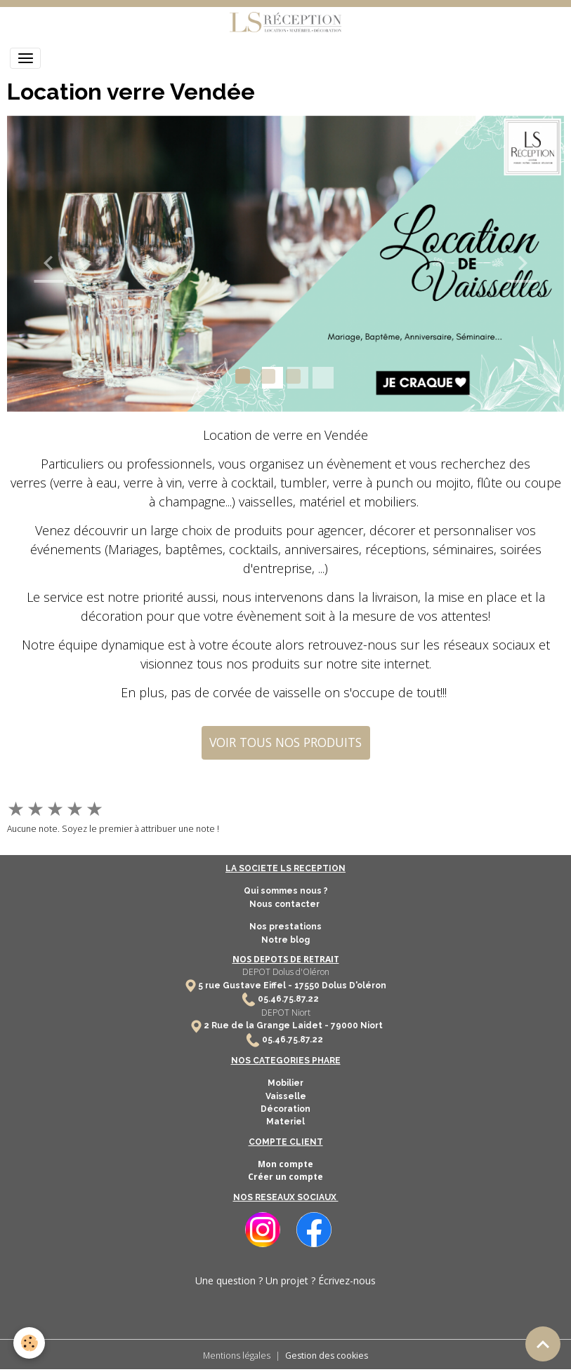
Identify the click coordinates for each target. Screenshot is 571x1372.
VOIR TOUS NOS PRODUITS (285, 742)
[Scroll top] (542, 1343)
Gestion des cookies (326, 1355)
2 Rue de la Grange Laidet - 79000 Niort (293, 1025)
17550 (307, 985)
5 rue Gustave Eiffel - (246, 985)
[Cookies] (30, 1343)
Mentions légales (236, 1355)
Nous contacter (285, 904)
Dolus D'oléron (353, 985)
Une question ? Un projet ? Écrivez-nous (285, 1280)
